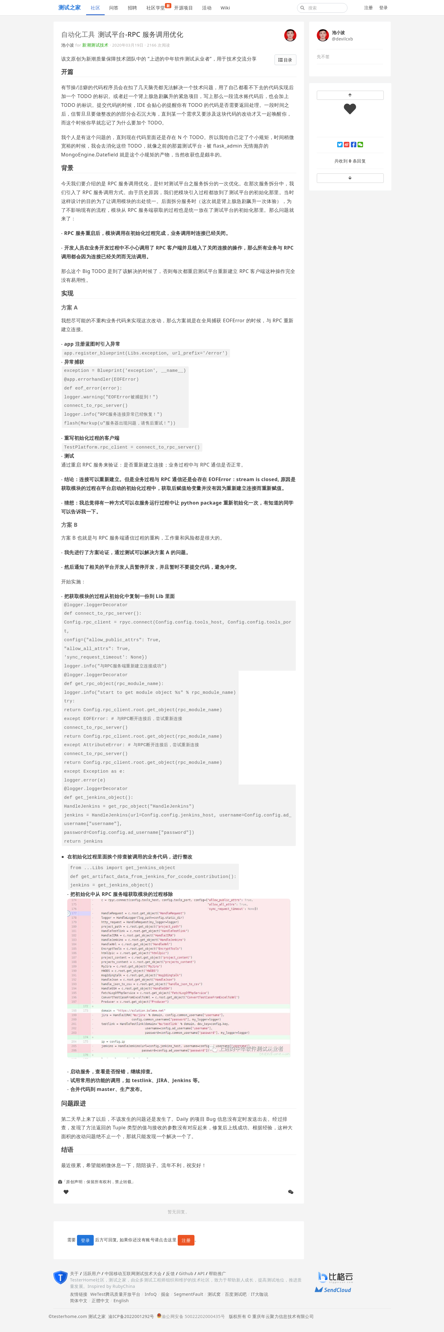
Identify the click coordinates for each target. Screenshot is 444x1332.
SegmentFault (188, 1294)
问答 (114, 8)
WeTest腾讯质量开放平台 (115, 1294)
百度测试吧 (236, 1294)
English (121, 1300)
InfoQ (151, 1294)
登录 (383, 7)
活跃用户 (92, 1273)
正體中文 (100, 1300)
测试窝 (214, 1294)
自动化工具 (78, 34)
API (201, 1273)
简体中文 (79, 1300)
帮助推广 (217, 1273)
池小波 (67, 45)
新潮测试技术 (95, 45)
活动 (207, 8)
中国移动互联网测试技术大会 (133, 1273)
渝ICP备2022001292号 (130, 1316)
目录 (285, 60)
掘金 (165, 1294)
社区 (95, 8)
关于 (74, 1273)
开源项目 (183, 8)
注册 (368, 7)
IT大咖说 (259, 1294)
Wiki (225, 8)
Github (186, 1273)
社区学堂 (158, 7)
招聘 (132, 8)
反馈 (170, 1273)
